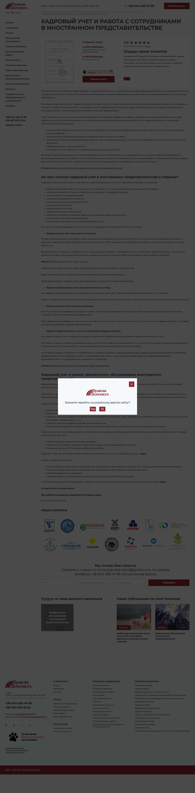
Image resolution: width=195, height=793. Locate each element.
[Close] (131, 384)
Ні (102, 409)
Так (92, 409)
